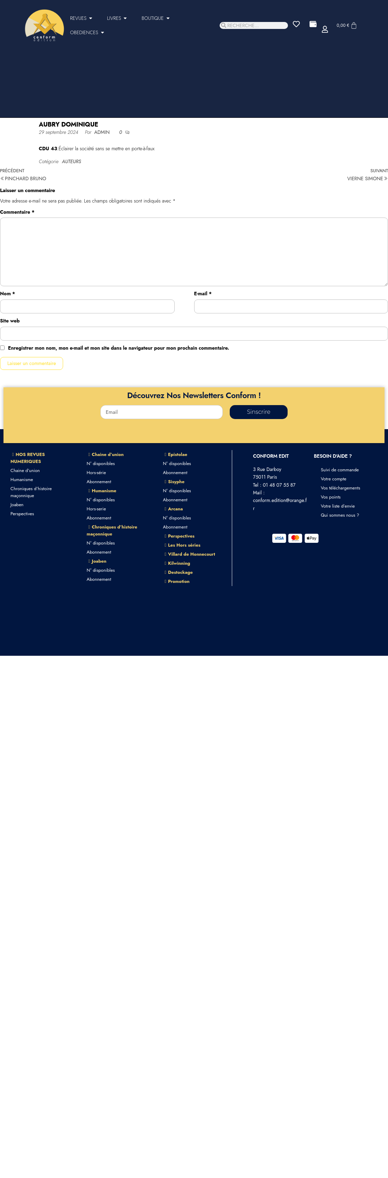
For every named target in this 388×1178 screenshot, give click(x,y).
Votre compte (333, 479)
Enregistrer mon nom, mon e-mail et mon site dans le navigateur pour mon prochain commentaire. (118, 347)
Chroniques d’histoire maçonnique (31, 492)
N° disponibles (101, 463)
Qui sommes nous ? (340, 515)
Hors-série (96, 472)
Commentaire (17, 211)
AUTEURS (71, 161)
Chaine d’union (25, 470)
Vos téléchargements (340, 488)
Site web (10, 320)
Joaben (16, 504)
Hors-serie (96, 509)
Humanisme (21, 479)
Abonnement (99, 481)
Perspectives (22, 513)
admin (102, 132)
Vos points (331, 497)
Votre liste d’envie (338, 506)
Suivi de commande (340, 469)
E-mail (203, 293)
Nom (7, 293)
